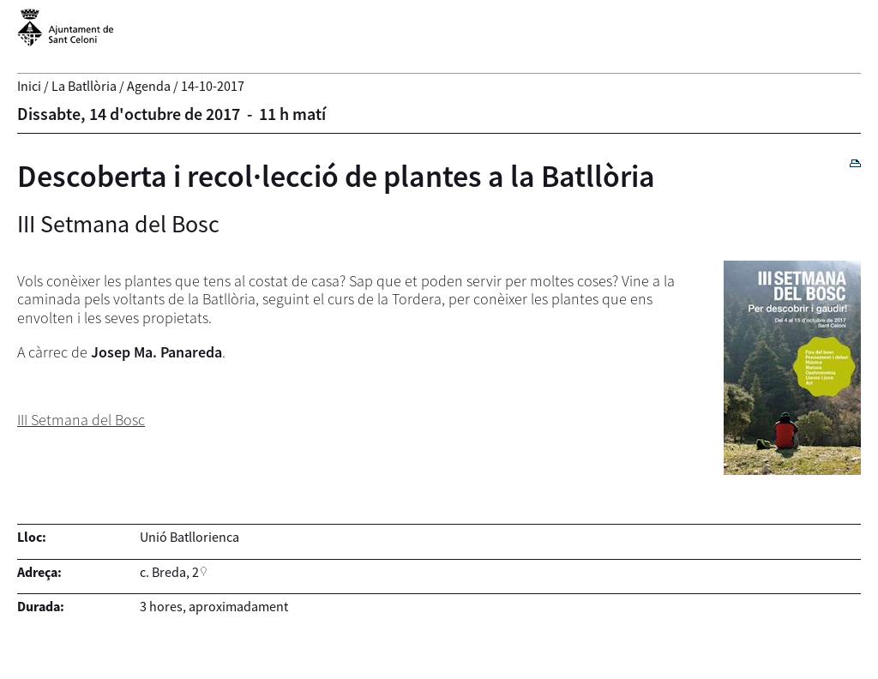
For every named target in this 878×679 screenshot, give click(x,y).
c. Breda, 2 (169, 571)
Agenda (149, 85)
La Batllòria (84, 85)
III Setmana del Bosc (81, 420)
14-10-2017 (212, 85)
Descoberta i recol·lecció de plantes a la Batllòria (336, 176)
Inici (29, 85)
